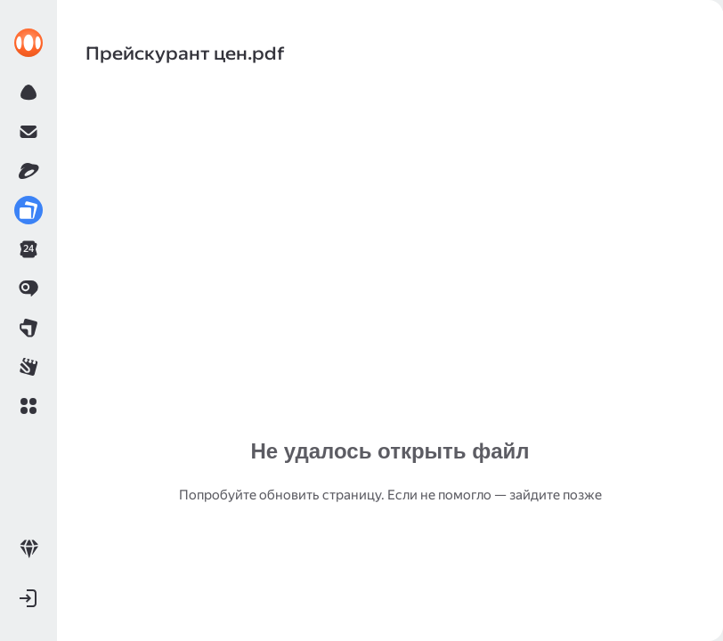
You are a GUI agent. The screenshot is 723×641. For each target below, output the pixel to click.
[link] (28, 42)
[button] (28, 406)
